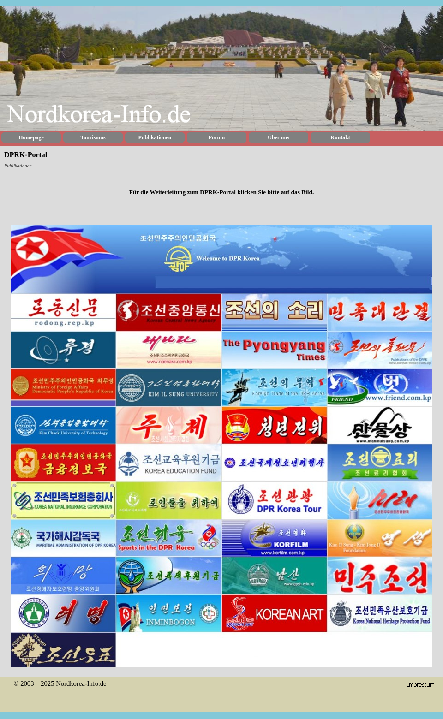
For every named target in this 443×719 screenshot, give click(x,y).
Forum (217, 137)
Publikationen (154, 137)
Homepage (31, 137)
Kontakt (340, 137)
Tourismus (92, 137)
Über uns (278, 137)
